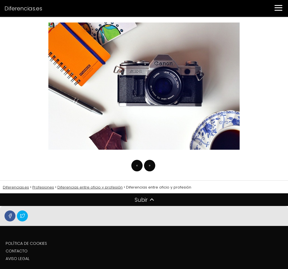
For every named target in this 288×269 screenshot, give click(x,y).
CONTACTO (17, 251)
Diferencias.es (23, 8)
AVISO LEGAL (18, 258)
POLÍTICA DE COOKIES (26, 243)
